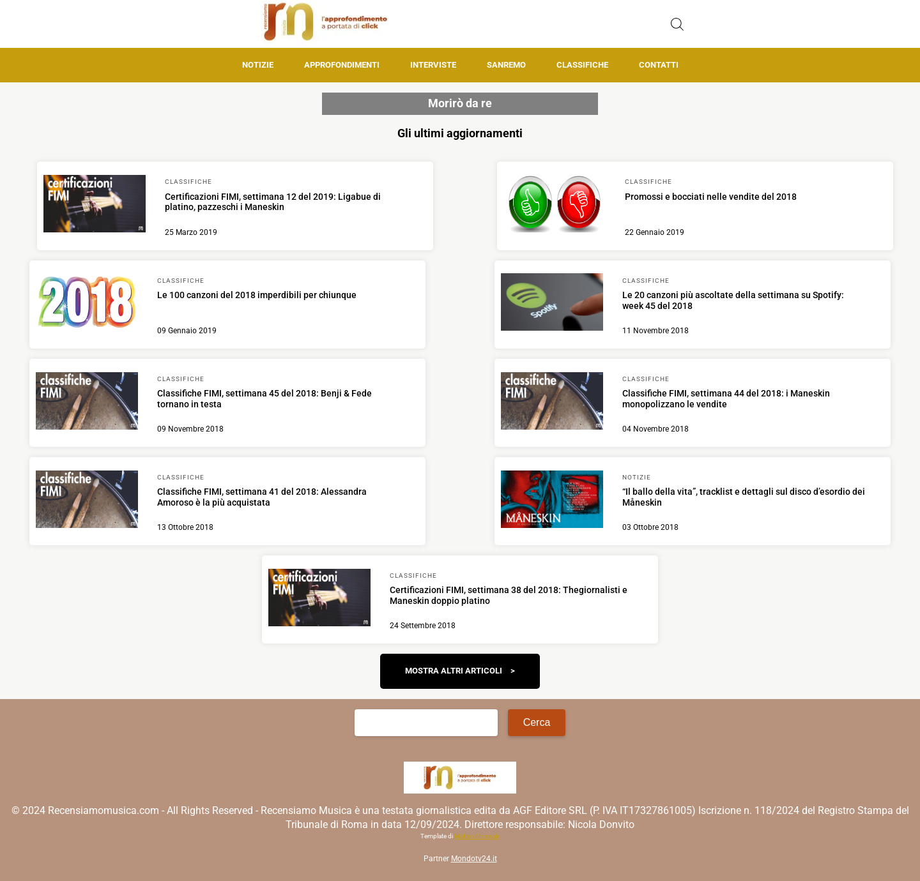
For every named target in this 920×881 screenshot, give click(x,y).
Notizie (257, 65)
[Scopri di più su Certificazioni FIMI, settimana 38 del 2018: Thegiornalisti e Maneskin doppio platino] (319, 599)
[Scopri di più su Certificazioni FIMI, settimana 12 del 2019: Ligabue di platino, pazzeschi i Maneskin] (94, 205)
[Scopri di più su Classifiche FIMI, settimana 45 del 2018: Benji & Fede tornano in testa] (87, 402)
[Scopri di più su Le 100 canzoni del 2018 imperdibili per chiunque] (87, 304)
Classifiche (582, 65)
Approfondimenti (341, 65)
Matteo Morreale (477, 836)
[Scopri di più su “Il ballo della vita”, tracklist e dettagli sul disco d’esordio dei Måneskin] (552, 501)
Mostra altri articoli (453, 670)
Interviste (433, 65)
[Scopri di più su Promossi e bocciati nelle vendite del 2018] (554, 205)
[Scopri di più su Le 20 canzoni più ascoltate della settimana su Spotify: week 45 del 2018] (552, 304)
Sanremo (506, 65)
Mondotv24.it (474, 858)
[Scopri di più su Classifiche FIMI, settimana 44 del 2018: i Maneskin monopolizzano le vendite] (552, 402)
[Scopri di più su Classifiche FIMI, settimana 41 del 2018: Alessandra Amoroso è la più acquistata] (87, 501)
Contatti (658, 65)
